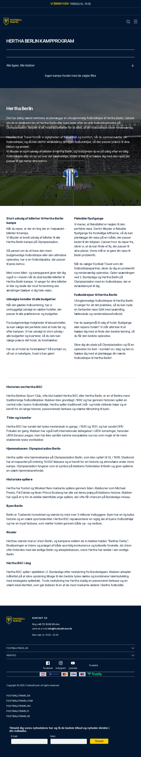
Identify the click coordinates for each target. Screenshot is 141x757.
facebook (48, 665)
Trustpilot (93, 665)
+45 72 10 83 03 (46, 624)
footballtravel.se (18, 716)
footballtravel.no (18, 706)
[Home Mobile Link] (13, 21)
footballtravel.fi (17, 711)
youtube (73, 665)
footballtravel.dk (18, 695)
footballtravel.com (19, 700)
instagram (61, 665)
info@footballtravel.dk (60, 628)
